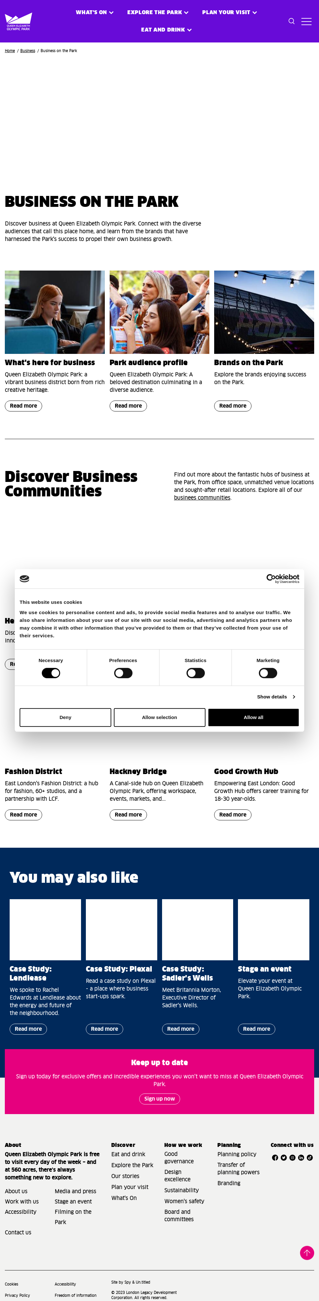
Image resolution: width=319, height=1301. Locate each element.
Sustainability (181, 1190)
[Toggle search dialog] (292, 21)
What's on (91, 12)
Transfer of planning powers (238, 1169)
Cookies (11, 1284)
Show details (272, 696)
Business (27, 51)
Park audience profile (149, 363)
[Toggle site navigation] (306, 21)
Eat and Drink (163, 29)
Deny (65, 717)
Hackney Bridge (138, 772)
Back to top (307, 1254)
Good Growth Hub (246, 772)
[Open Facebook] (275, 1158)
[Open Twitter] (283, 1158)
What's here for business (50, 363)
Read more (21, 407)
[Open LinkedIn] (301, 1158)
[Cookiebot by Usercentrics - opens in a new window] (271, 579)
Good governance (179, 1158)
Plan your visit (226, 12)
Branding (228, 1183)
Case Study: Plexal (119, 969)
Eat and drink (128, 1154)
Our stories (125, 1176)
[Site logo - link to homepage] (12, 21)
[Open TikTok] (309, 1158)
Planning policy (236, 1154)
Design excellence (177, 1176)
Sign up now (159, 1099)
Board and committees (179, 1216)
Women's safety (184, 1201)
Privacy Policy (17, 1295)
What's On (124, 1198)
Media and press (75, 1191)
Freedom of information (75, 1295)
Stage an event (264, 969)
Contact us (18, 1232)
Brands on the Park (248, 363)
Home (10, 51)
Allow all (253, 717)
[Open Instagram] (292, 1158)
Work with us (22, 1201)
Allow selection (159, 717)
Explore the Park (154, 12)
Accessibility (20, 1212)
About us (16, 1191)
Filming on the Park (73, 1217)
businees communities (202, 498)
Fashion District (33, 772)
